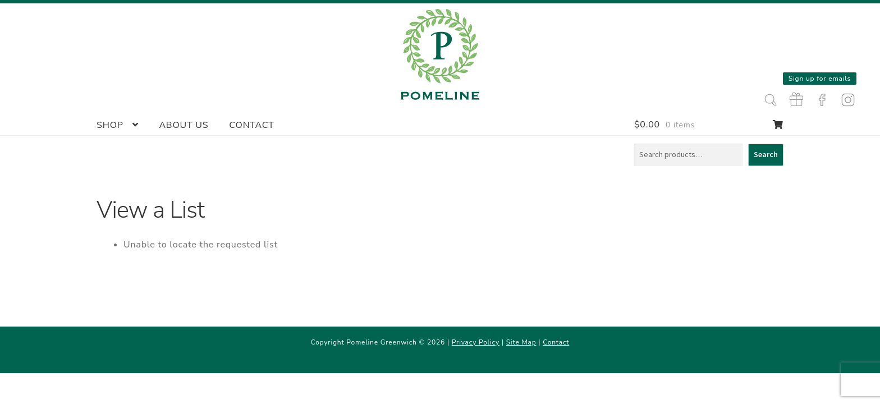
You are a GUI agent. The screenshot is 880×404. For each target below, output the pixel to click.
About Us (183, 125)
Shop (110, 125)
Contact (251, 125)
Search (766, 154)
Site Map (521, 342)
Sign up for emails (820, 78)
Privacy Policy (475, 342)
